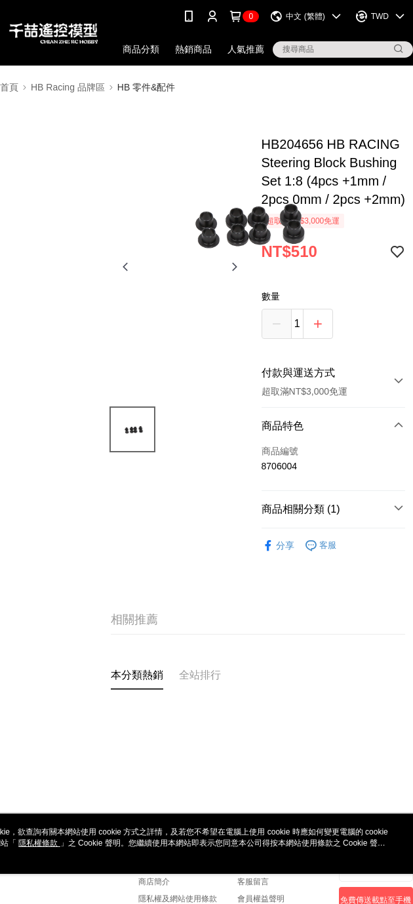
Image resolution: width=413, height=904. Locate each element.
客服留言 (253, 881)
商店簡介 (154, 881)
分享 (278, 546)
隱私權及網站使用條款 (177, 898)
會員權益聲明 (261, 898)
